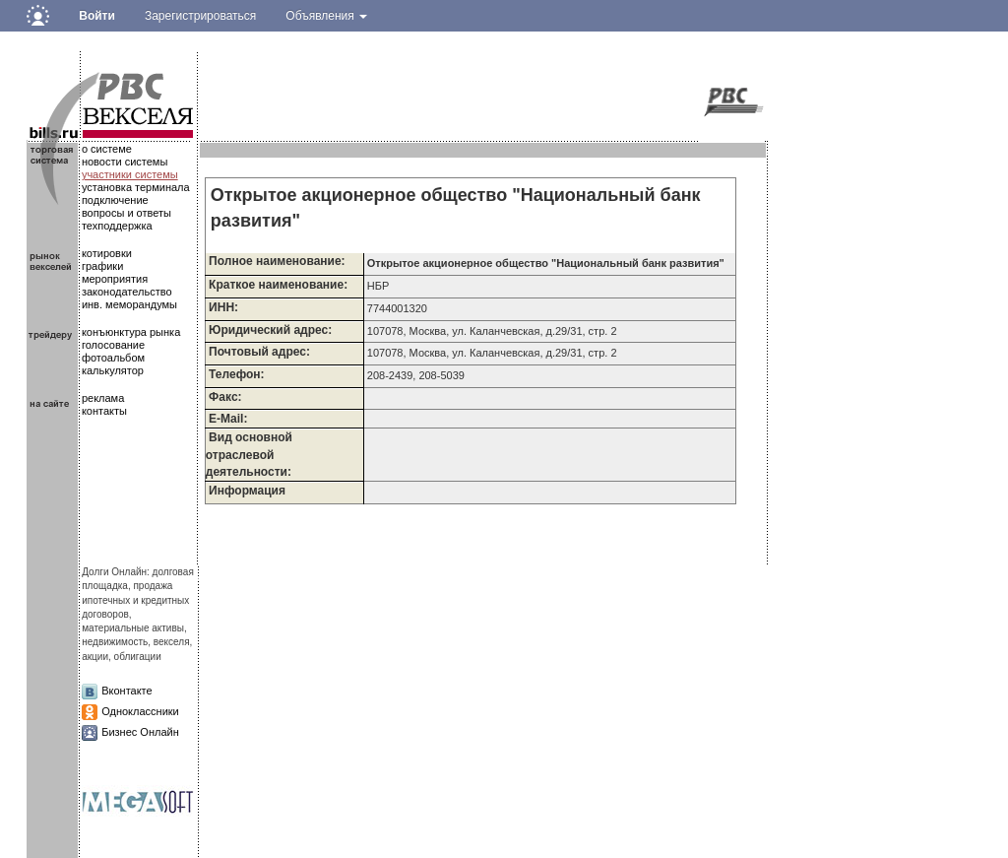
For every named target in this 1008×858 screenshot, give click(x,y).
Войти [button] (97, 16)
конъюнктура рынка (131, 332)
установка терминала (136, 187)
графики (102, 266)
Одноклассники (140, 711)
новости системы (124, 161)
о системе (107, 149)
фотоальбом (113, 357)
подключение (115, 200)
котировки (107, 253)
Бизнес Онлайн (140, 732)
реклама (103, 398)
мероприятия (115, 279)
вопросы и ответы (126, 213)
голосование (113, 345)
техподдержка (117, 225)
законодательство (127, 291)
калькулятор (113, 370)
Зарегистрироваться (200, 16)
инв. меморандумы (129, 304)
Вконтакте (126, 690)
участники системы (130, 174)
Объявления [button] (326, 16)
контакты (104, 411)
